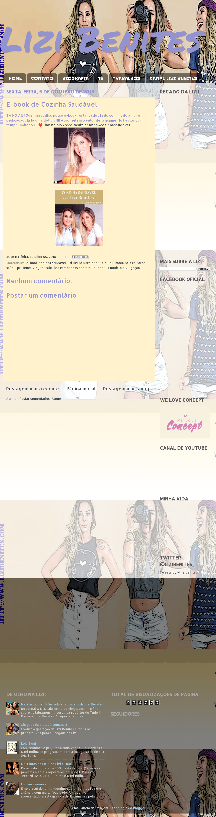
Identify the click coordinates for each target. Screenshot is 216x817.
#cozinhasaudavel (114, 125)
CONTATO (42, 78)
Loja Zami (28, 743)
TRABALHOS (126, 78)
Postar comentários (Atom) (40, 398)
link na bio (53, 125)
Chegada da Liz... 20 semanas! (44, 724)
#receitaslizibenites (80, 125)
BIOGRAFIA (75, 78)
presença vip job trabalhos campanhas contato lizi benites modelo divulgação (78, 268)
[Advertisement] (185, 200)
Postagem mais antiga (127, 388)
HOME (15, 78)
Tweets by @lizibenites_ (179, 572)
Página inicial (81, 388)
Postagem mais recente (32, 388)
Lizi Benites (101, 38)
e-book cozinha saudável (46, 263)
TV (100, 78)
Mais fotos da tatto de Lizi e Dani (46, 764)
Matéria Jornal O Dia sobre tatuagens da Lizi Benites (62, 704)
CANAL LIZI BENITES (173, 78)
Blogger (139, 808)
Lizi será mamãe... (35, 784)
